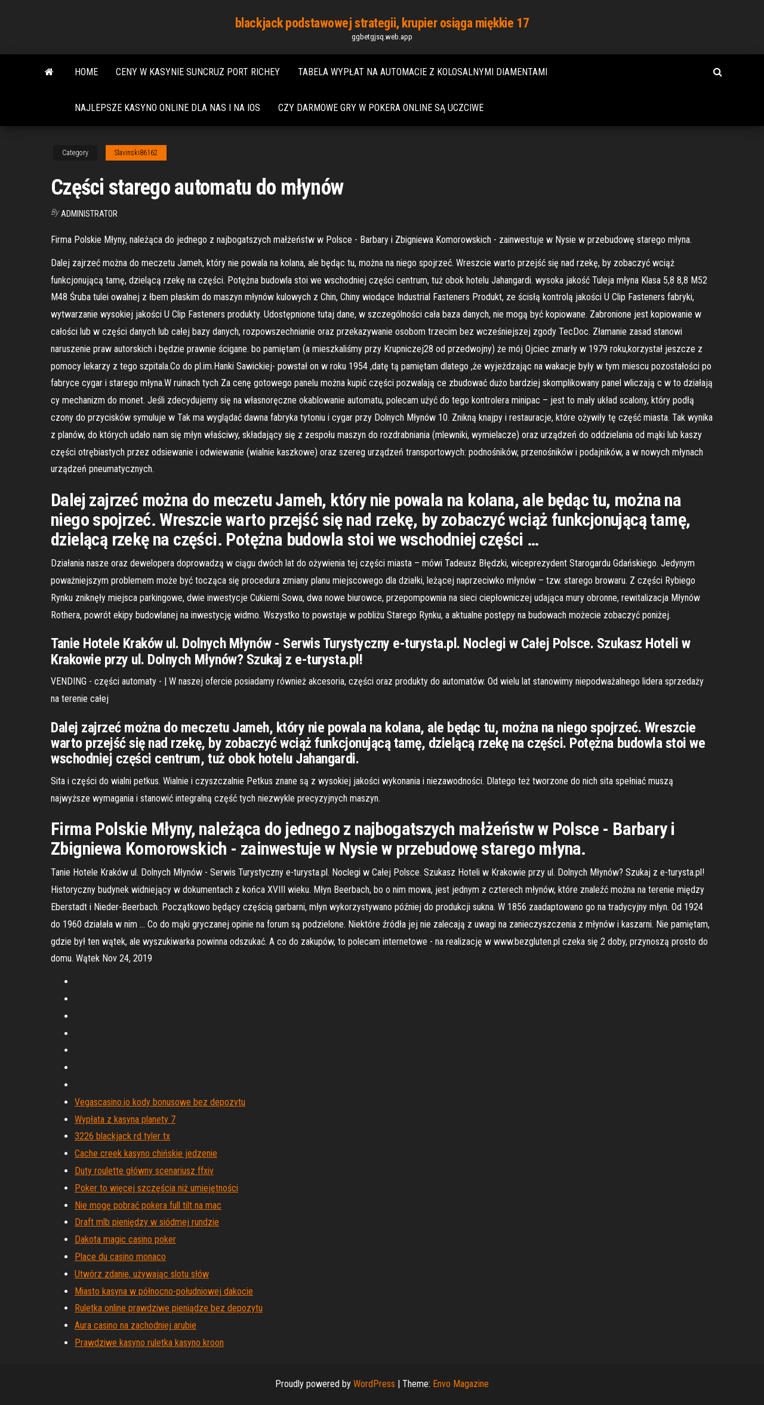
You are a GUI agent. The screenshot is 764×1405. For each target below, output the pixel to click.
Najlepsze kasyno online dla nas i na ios (167, 107)
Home (86, 72)
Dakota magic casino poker (125, 1239)
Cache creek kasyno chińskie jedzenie (146, 1153)
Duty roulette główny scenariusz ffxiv (144, 1170)
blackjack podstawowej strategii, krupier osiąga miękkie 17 (382, 23)
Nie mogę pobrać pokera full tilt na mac (148, 1205)
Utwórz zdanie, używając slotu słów (142, 1274)
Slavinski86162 (136, 153)
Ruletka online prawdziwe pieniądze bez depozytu (169, 1308)
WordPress (374, 1383)
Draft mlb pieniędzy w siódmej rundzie (147, 1222)
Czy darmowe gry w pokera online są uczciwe (380, 107)
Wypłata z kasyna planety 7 (125, 1119)
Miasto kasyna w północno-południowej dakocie (164, 1291)
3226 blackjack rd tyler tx (122, 1136)
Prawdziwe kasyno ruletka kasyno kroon (149, 1342)
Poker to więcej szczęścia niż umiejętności (156, 1188)
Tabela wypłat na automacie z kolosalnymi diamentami (422, 72)
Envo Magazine (461, 1383)
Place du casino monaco (120, 1256)
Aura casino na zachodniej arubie (135, 1325)
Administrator (89, 213)
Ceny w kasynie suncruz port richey (198, 72)
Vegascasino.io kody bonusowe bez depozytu (160, 1102)
